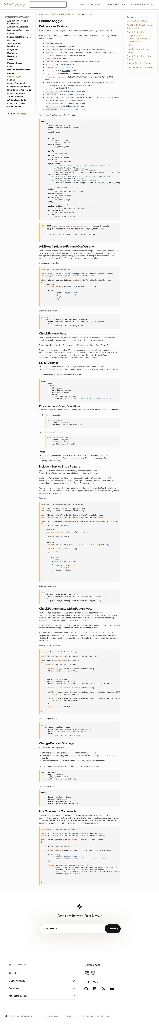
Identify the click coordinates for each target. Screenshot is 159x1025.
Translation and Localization (13, 44)
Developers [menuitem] (94, 4)
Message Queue (13, 63)
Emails (10, 59)
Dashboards (12, 53)
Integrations (11, 49)
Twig (131, 45)
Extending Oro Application (18, 89)
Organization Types (16, 103)
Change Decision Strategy (139, 63)
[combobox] (47, 4)
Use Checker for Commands (140, 67)
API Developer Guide (15, 100)
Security (10, 40)
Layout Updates (136, 35)
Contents (131, 17)
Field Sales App (13, 106)
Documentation (44, 14)
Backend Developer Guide (70, 14)
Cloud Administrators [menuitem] (115, 4)
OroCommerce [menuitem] (137, 4)
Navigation (12, 56)
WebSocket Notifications (17, 69)
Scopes (10, 73)
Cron (9, 66)
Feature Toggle (14, 76)
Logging (11, 80)
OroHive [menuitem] (151, 4)
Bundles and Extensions (17, 30)
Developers (56, 14)
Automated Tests (14, 96)
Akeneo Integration (16, 93)
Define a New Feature (137, 21)
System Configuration (17, 83)
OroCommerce (19, 964)
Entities (9, 33)
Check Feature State (136, 32)
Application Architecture (17, 26)
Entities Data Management (18, 36)
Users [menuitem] (81, 4)
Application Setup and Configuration (16, 22)
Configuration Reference (17, 86)
